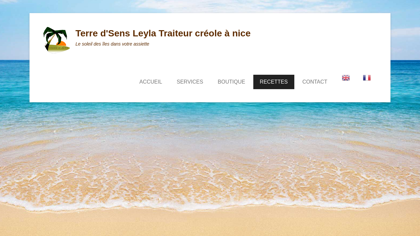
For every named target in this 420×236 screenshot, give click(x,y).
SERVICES (190, 82)
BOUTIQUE (231, 82)
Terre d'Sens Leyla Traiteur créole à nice (163, 33)
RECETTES (274, 82)
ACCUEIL (150, 82)
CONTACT (314, 82)
